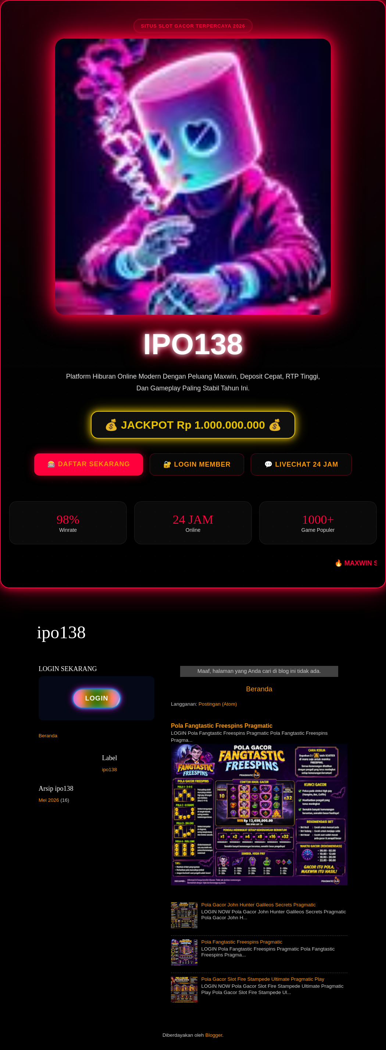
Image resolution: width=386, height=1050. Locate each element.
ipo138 (61, 632)
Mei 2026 (49, 800)
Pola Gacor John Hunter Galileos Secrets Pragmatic (258, 904)
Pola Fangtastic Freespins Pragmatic (221, 726)
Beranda (259, 689)
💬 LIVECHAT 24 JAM (301, 466)
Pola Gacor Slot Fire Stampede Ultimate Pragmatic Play (262, 979)
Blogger (213, 1035)
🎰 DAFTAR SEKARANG (88, 466)
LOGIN (96, 698)
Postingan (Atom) (218, 704)
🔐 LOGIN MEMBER (196, 466)
